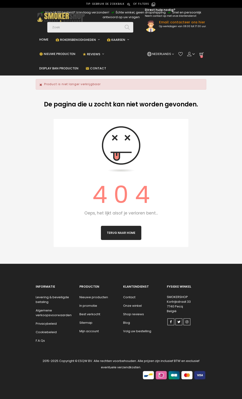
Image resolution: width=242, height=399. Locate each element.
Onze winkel (132, 305)
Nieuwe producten (93, 297)
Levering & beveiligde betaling (52, 299)
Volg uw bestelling (137, 331)
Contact (129, 297)
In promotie (88, 305)
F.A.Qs (40, 340)
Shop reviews (133, 314)
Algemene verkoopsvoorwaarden (54, 312)
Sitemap (85, 322)
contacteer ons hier (187, 22)
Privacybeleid (46, 323)
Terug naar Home (121, 233)
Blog (126, 322)
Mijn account (89, 331)
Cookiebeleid (46, 332)
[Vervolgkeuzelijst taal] (160, 54)
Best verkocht (89, 314)
